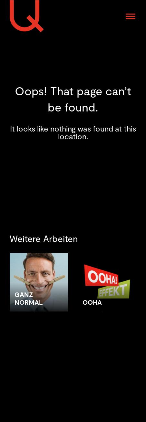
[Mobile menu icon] (130, 16)
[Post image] (39, 308)
